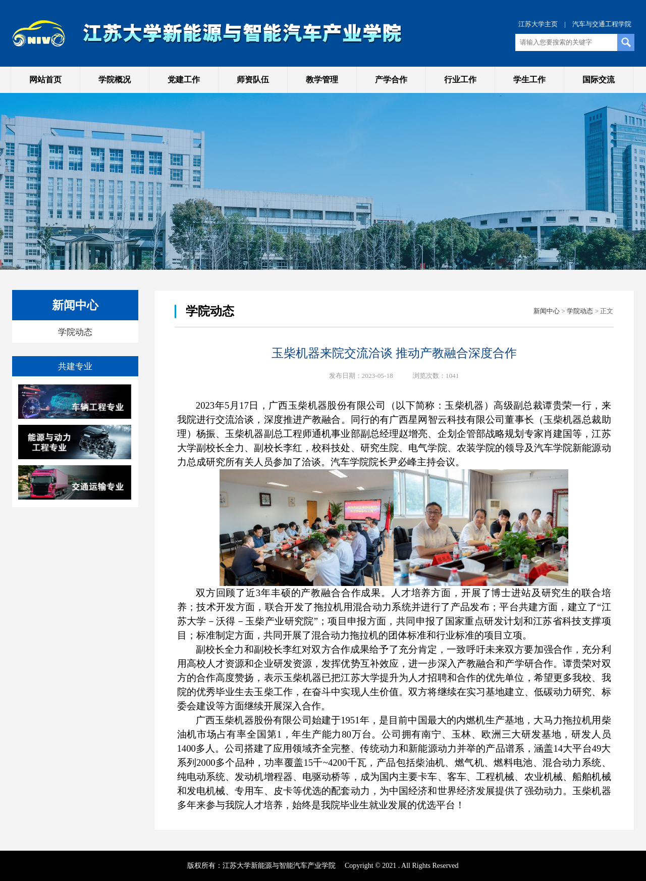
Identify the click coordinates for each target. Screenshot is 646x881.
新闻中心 (546, 311)
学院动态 (75, 332)
